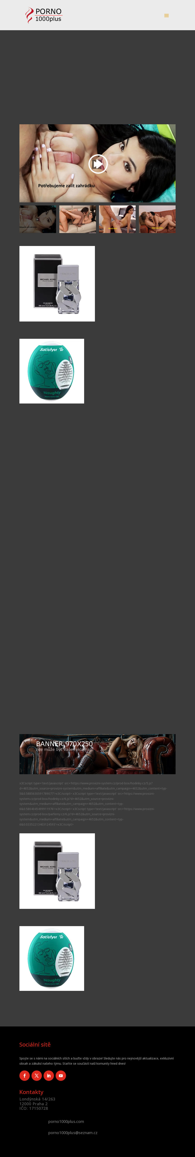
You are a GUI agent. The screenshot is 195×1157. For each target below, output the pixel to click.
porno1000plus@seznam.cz (73, 1132)
